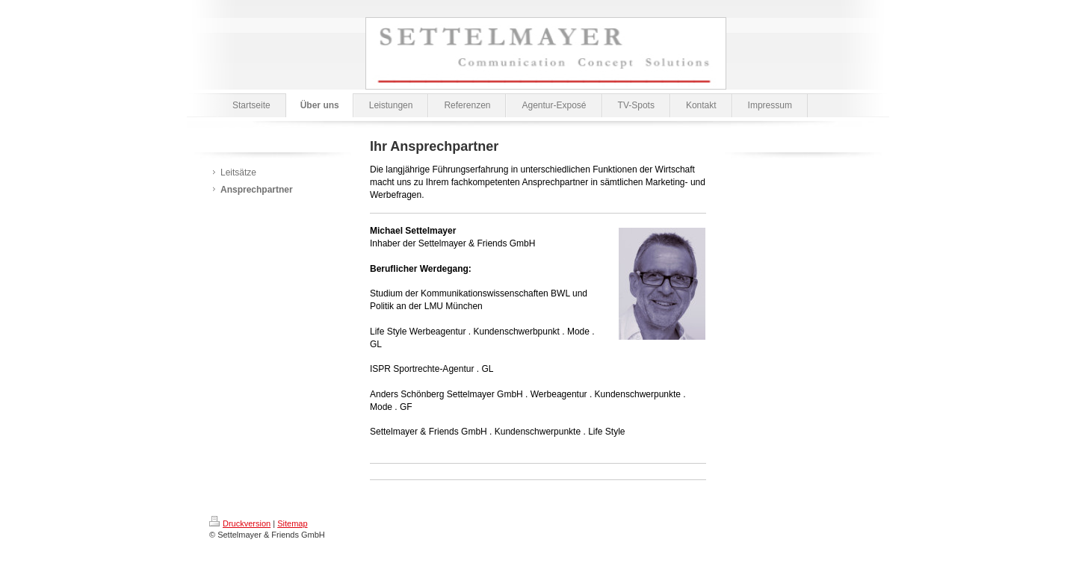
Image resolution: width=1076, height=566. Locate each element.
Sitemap (292, 523)
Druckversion (239, 523)
